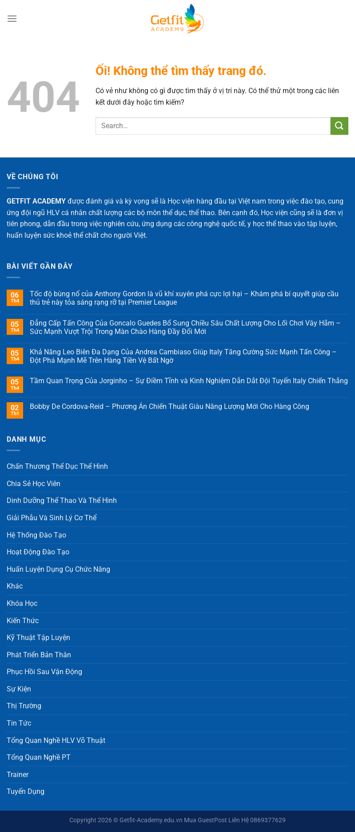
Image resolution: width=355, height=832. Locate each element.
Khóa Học (22, 603)
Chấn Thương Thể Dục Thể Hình (57, 466)
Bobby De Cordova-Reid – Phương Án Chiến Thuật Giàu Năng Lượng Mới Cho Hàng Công (169, 406)
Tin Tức (19, 723)
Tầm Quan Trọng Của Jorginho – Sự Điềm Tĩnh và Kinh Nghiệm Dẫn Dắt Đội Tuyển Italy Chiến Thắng (189, 381)
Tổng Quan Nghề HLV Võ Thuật (56, 740)
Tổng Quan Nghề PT (39, 757)
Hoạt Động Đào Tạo (38, 552)
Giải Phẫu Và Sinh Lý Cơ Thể (51, 518)
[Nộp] (339, 125)
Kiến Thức (23, 620)
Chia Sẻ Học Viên (33, 483)
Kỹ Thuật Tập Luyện (38, 637)
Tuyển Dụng (25, 791)
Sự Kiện (19, 689)
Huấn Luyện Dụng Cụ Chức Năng (58, 569)
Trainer (17, 774)
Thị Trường (24, 706)
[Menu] (12, 18)
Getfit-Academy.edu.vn (151, 820)
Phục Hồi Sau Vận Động (44, 671)
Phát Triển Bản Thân (39, 655)
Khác (15, 586)
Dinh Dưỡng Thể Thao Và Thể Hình (62, 500)
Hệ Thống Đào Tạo (36, 535)
